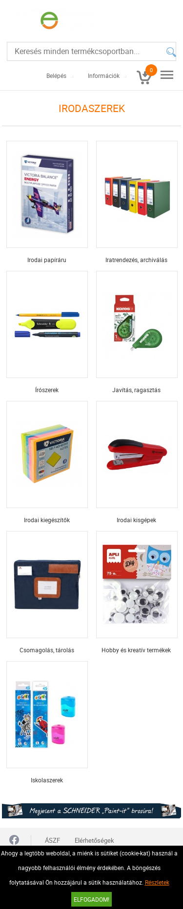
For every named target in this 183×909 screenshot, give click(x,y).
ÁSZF (52, 840)
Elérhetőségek (94, 840)
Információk (104, 75)
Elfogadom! (91, 899)
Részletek (157, 882)
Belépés (56, 75)
